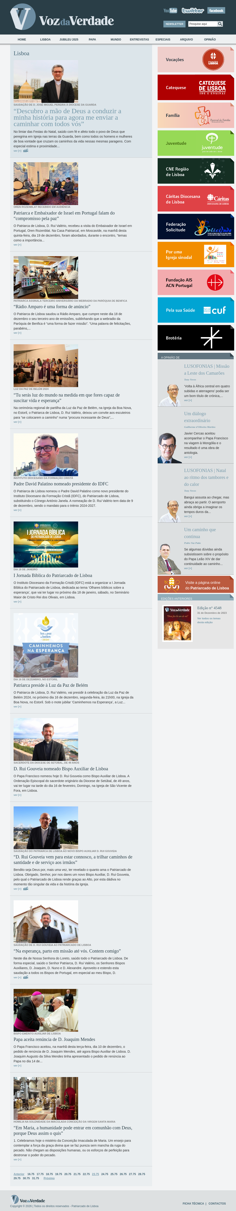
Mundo (116, 39)
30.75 (26, 1178)
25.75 (113, 1174)
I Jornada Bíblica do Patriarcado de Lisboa (53, 575)
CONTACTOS (217, 1203)
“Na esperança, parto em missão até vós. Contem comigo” (67, 950)
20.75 (67, 1174)
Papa (92, 39)
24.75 (104, 1174)
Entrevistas (139, 39)
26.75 (123, 1174)
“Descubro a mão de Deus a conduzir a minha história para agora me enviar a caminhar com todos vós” (67, 117)
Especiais (163, 39)
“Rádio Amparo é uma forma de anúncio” (52, 306)
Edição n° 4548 (209, 608)
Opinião (210, 39)
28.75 (141, 1174)
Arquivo (186, 39)
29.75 (17, 1178)
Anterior (19, 1174)
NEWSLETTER (174, 24)
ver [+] (17, 150)
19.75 (58, 1174)
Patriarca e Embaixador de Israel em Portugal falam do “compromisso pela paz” (64, 215)
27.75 (132, 1174)
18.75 (49, 1174)
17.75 (40, 1174)
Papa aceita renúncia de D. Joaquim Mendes (54, 1039)
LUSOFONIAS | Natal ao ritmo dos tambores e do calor (206, 477)
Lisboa (45, 39)
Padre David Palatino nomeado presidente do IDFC (61, 483)
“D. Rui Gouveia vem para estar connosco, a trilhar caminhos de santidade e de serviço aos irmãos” (73, 859)
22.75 (86, 1174)
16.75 (30, 1174)
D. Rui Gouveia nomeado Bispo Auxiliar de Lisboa (61, 768)
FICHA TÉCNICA (193, 1203)
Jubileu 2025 (68, 39)
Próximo (49, 1178)
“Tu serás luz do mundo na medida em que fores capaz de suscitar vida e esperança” (67, 397)
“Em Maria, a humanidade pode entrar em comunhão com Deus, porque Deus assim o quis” (73, 1130)
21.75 (77, 1174)
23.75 (95, 1174)
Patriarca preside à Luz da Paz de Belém (51, 685)
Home (22, 39)
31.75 (35, 1178)
